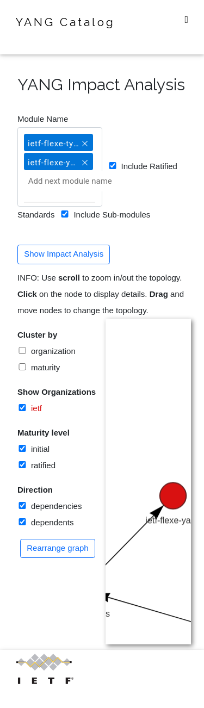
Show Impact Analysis (63, 253)
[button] (85, 138)
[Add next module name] (82, 181)
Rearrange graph (57, 547)
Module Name (42, 118)
